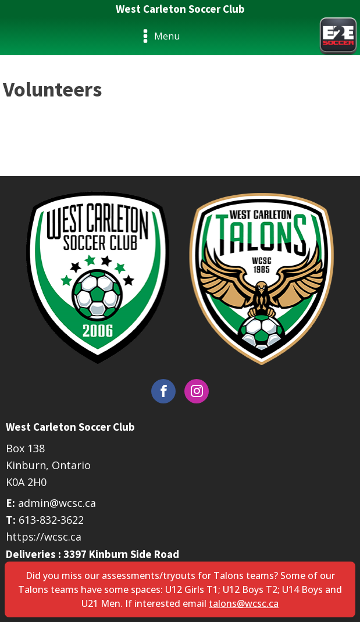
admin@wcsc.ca (57, 503)
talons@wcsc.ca (244, 603)
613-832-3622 (51, 520)
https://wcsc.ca (43, 537)
